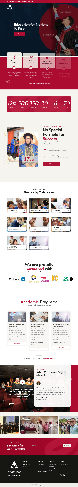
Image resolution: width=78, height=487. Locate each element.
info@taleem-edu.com (14, 475)
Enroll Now (19, 34)
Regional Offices (64, 464)
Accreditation (41, 464)
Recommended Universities (42, 83)
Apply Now (62, 7)
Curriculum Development (43, 469)
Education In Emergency (54, 473)
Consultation (40, 467)
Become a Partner (64, 469)
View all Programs (49, 358)
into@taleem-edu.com (13, 1)
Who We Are (26, 464)
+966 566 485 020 (27, 1)
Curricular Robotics (53, 475)
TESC (36, 485)
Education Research (42, 471)
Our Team (25, 467)
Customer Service (64, 467)
